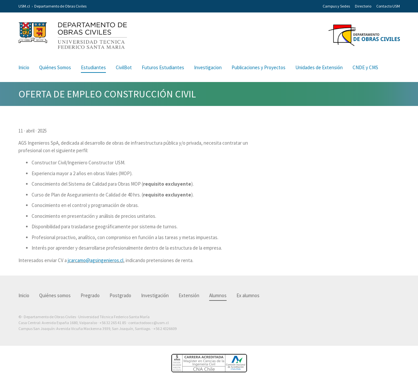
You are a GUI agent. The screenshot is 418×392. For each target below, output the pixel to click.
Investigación (155, 295)
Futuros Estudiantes (163, 67)
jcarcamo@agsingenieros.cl (95, 260)
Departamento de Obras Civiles (60, 6)
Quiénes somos (55, 295)
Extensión (189, 295)
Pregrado (90, 295)
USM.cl (24, 6)
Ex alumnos (247, 295)
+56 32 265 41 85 (112, 322)
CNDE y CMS (365, 67)
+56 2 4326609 (165, 328)
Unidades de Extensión (319, 67)
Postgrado (120, 295)
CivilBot (124, 67)
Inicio (23, 67)
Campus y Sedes (336, 6)
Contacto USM (388, 6)
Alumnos (218, 295)
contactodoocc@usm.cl (148, 322)
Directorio (363, 6)
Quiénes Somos (55, 67)
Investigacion (208, 67)
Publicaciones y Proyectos (258, 67)
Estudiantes (93, 67)
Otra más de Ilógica (381, 339)
